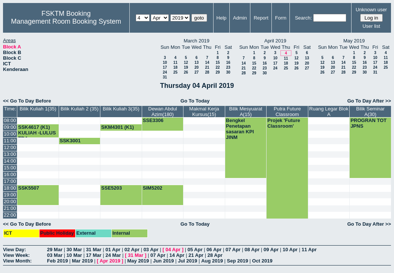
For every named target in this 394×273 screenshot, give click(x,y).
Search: (303, 18)
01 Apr (112, 249)
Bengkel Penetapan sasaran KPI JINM (240, 129)
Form (280, 18)
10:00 (10, 134)
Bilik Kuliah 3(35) (121, 109)
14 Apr (177, 255)
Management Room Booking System (66, 21)
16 (228, 62)
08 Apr (252, 249)
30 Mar (74, 249)
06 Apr (213, 249)
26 (186, 72)
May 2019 (138, 261)
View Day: (14, 249)
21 (207, 67)
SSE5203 (111, 188)
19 (186, 67)
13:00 (10, 154)
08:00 (10, 120)
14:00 (10, 161)
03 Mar (54, 255)
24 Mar (113, 255)
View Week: (16, 255)
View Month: (17, 261)
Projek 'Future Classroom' (283, 123)
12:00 (10, 147)
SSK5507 (28, 188)
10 (165, 62)
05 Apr (195, 249)
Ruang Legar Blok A (329, 111)
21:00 (10, 208)
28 (207, 72)
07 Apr (233, 249)
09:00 (10, 127)
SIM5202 (152, 188)
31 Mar (94, 249)
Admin (240, 18)
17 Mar (94, 255)
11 (175, 62)
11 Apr (309, 249)
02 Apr (131, 249)
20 (196, 67)
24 (165, 72)
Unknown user (371, 9)
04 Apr (172, 249)
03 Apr (151, 249)
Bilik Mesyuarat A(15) (245, 111)
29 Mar (54, 249)
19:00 (10, 195)
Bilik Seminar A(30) (370, 111)
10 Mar (74, 255)
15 (217, 62)
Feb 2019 (57, 261)
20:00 (10, 201)
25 (175, 72)
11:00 (10, 140)
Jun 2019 (163, 261)
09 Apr (271, 249)
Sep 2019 (237, 261)
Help (222, 18)
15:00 (10, 167)
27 (196, 72)
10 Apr (290, 249)
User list (371, 26)
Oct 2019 (262, 261)
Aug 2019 (212, 261)
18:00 (10, 188)
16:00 (10, 174)
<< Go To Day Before (27, 101)
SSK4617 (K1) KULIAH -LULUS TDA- (37, 132)
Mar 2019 (82, 261)
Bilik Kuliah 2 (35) (79, 109)
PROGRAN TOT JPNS (368, 123)
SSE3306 (153, 120)
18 (175, 67)
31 (165, 77)
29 (217, 72)
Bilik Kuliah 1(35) (38, 109)
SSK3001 (70, 140)
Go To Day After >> (369, 101)
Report (261, 18)
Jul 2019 (187, 261)
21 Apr (195, 255)
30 (228, 72)
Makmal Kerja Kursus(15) (204, 111)
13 (196, 62)
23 (228, 67)
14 (207, 62)
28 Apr (215, 255)
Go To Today (195, 101)
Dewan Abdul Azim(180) (162, 111)
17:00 (10, 181)
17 (165, 67)
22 (217, 67)
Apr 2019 (110, 261)
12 (186, 62)
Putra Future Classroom (287, 111)
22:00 (10, 215)
